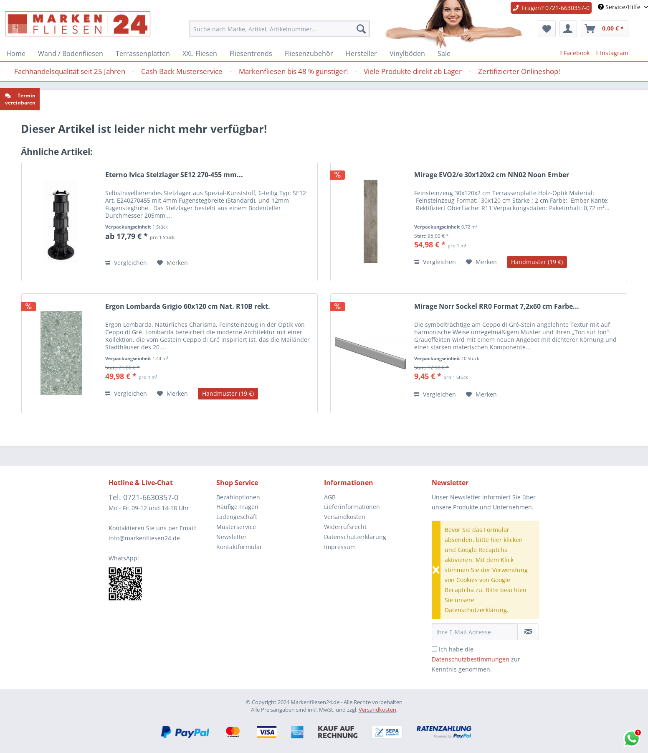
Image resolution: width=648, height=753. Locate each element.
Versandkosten (344, 517)
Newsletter (231, 537)
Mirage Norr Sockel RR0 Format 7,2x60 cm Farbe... (496, 306)
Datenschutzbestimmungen (470, 659)
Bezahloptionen (238, 497)
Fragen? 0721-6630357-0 (551, 8)
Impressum (340, 547)
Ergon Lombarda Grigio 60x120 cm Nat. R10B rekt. (187, 306)
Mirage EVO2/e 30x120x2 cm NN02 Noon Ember (491, 174)
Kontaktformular (239, 547)
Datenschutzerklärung (355, 537)
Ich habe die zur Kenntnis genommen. (476, 659)
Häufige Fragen (237, 507)
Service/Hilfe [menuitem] (620, 7)
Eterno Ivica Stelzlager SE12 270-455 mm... (174, 174)
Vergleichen (126, 263)
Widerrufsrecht (345, 527)
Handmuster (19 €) (537, 262)
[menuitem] (279, 28)
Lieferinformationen (352, 507)
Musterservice (236, 527)
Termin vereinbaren (20, 99)
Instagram (612, 53)
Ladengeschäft (236, 517)
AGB (330, 497)
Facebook (575, 53)
